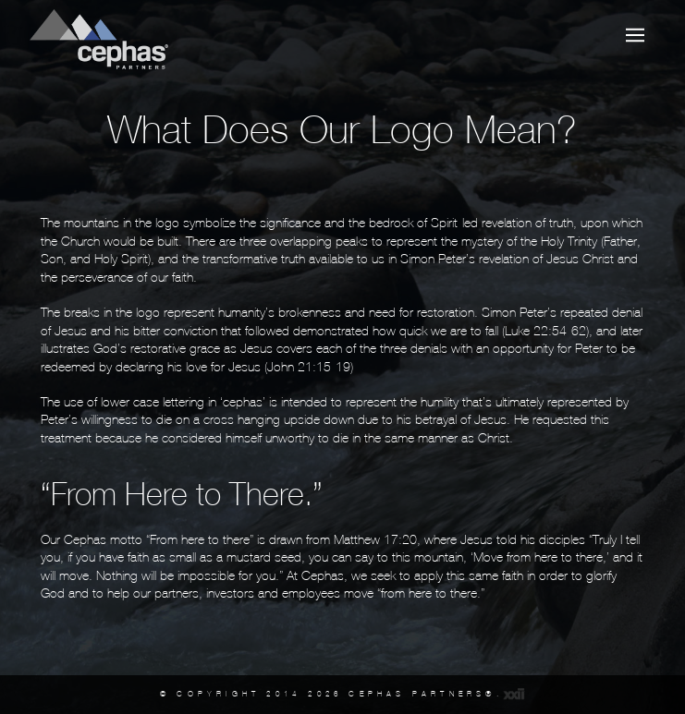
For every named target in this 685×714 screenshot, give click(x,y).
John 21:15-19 (308, 366)
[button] (635, 35)
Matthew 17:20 (375, 539)
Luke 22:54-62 (545, 330)
